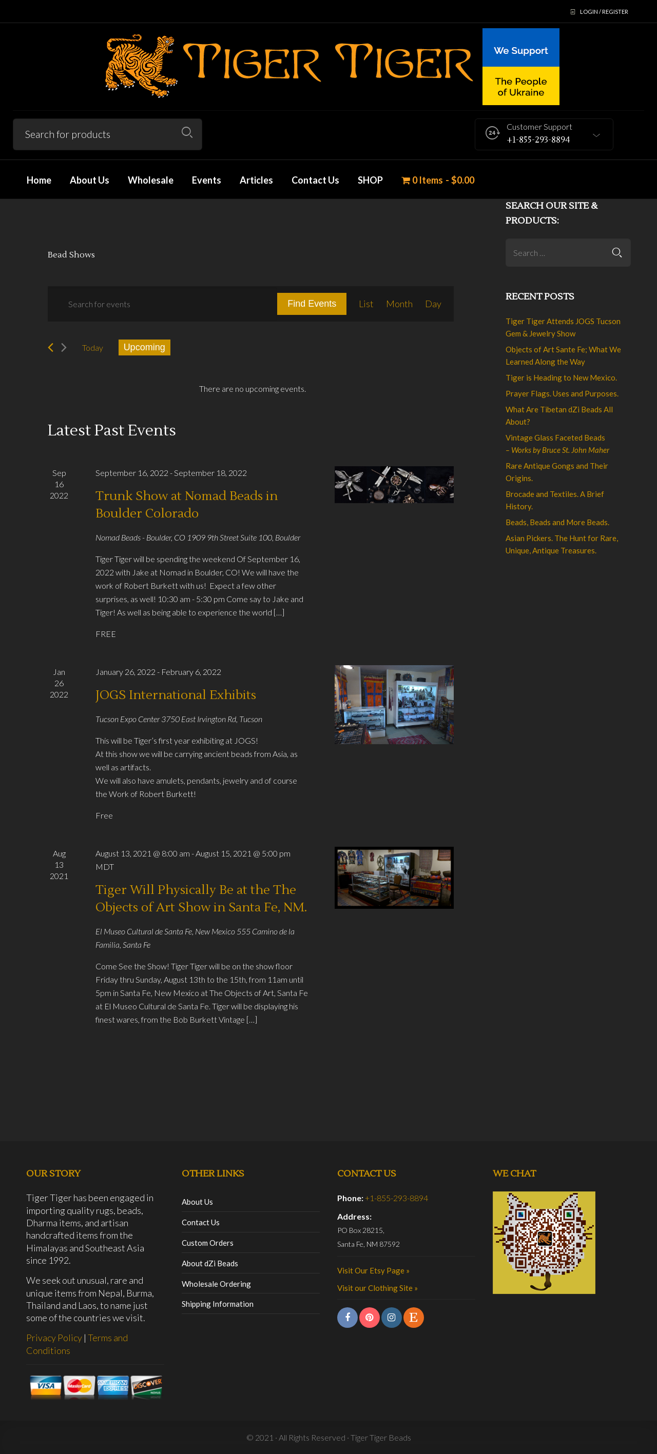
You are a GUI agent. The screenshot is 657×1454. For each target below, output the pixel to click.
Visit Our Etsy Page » (373, 1270)
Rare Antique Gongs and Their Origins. (557, 472)
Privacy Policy (54, 1337)
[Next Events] (64, 347)
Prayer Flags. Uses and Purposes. (562, 393)
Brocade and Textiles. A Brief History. (555, 500)
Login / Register (604, 11)
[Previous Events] (50, 347)
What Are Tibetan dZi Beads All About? (559, 415)
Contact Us (201, 1222)
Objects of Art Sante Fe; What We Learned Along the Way (563, 355)
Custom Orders (208, 1242)
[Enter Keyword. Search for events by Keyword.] (163, 304)
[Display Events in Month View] (399, 304)
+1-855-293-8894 (396, 1198)
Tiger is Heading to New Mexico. (561, 377)
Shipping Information (218, 1303)
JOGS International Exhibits (175, 695)
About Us (197, 1201)
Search (187, 132)
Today (92, 347)
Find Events (311, 303)
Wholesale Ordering (216, 1283)
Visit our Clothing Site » (377, 1287)
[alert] (253, 389)
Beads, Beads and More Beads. (557, 522)
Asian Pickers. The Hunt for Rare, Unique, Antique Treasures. (562, 544)
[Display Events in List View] (366, 304)
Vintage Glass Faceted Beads (557, 443)
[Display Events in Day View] (433, 304)
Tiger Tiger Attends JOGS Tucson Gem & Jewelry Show (563, 327)
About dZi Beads (210, 1263)
